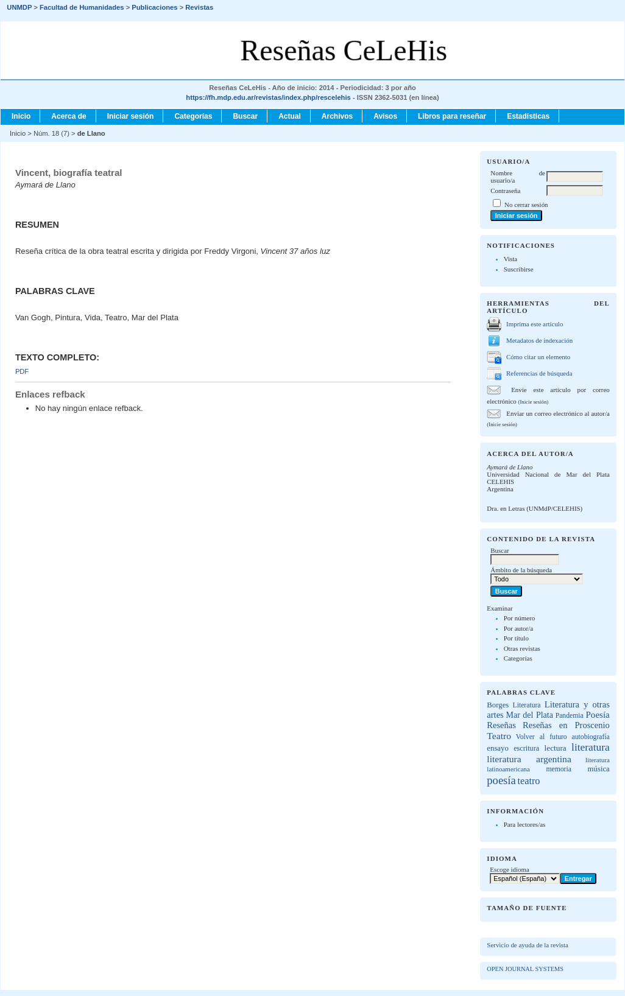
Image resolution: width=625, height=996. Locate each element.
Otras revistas (522, 648)
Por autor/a (519, 628)
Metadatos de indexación (539, 340)
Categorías (518, 658)
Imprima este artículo (534, 324)
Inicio (21, 116)
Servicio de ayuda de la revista (527, 945)
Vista (511, 258)
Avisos (385, 116)
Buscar (245, 116)
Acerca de (68, 116)
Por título (516, 638)
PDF (22, 371)
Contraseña (505, 190)
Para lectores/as (525, 824)
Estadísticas (528, 116)
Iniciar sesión (130, 116)
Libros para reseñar (452, 116)
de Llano (91, 133)
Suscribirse (519, 269)
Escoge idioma (509, 869)
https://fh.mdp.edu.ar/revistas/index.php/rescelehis (268, 97)
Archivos (337, 116)
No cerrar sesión (526, 204)
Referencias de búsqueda (539, 373)
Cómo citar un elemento (538, 356)
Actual (289, 116)
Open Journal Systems (525, 969)
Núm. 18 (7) (51, 133)
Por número (519, 618)
